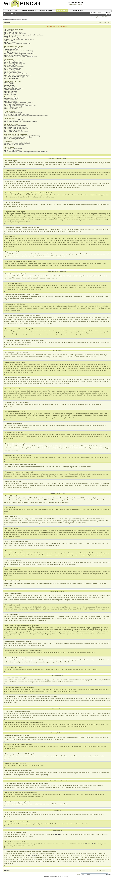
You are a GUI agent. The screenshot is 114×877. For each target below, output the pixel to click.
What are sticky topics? (10, 91)
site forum (62, 10)
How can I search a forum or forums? (15, 126)
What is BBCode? (9, 82)
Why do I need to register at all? (13, 32)
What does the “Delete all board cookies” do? (17, 43)
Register (14, 14)
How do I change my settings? (13, 48)
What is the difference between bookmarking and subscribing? (22, 136)
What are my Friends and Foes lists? (14, 120)
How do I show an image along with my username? (19, 54)
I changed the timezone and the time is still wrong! (18, 51)
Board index (7, 22)
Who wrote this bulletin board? (13, 149)
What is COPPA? (9, 41)
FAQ (108, 15)
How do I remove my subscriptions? (14, 139)
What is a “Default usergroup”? (13, 107)
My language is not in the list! (12, 52)
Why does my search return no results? (15, 127)
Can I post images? (9, 87)
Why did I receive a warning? (12, 72)
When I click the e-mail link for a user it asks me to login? (20, 56)
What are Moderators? (10, 100)
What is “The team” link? (11, 108)
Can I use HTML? (9, 84)
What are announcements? (12, 90)
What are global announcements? (14, 88)
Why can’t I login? (9, 30)
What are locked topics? (11, 92)
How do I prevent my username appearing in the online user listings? (24, 35)
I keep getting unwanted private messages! (16, 114)
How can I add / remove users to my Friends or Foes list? (21, 121)
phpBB (51, 876)
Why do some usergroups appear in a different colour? (20, 105)
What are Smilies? (9, 85)
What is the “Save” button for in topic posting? (17, 75)
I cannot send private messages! (13, 113)
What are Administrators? (11, 98)
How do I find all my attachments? (14, 144)
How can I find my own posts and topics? (16, 131)
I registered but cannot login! (12, 38)
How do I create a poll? (10, 65)
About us (12, 10)
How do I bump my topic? (11, 78)
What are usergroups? (10, 101)
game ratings (45, 10)
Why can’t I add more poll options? (14, 66)
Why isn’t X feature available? (12, 150)
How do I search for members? (13, 130)
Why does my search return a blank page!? (16, 128)
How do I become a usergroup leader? (15, 104)
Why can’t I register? (10, 42)
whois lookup (32, 855)
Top (4, 166)
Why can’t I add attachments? (12, 71)
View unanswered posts (9, 19)
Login (6, 14)
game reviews (29, 10)
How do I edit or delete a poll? (12, 68)
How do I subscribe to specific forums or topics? (18, 137)
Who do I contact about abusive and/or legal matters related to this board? (26, 151)
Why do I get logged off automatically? (15, 33)
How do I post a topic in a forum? (13, 61)
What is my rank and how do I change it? (16, 55)
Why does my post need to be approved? (16, 77)
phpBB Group (56, 834)
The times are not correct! (11, 49)
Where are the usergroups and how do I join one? (18, 103)
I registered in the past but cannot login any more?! (19, 39)
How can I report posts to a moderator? (15, 74)
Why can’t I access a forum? (12, 69)
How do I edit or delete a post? (13, 62)
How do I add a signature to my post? (15, 64)
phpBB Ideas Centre (89, 844)
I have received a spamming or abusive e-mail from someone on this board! (26, 115)
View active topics (22, 19)
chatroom (78, 10)
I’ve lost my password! (10, 36)
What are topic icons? (10, 94)
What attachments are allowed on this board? (17, 143)
